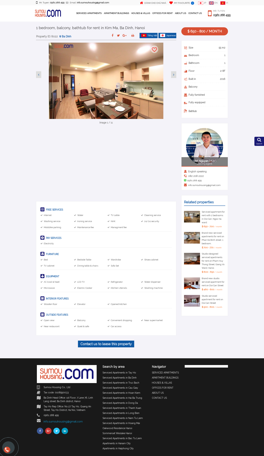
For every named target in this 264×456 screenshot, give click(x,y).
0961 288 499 (221, 15)
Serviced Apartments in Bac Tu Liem (122, 438)
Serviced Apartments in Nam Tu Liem (123, 418)
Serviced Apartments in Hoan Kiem (121, 392)
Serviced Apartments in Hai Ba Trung (122, 398)
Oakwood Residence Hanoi (117, 428)
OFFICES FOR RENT (162, 13)
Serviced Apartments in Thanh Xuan (122, 408)
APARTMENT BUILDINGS (116, 13)
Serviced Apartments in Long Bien (121, 413)
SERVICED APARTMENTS (89, 13)
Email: (87, 2)
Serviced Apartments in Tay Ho (119, 372)
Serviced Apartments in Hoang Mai (121, 423)
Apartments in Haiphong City (118, 448)
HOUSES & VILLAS (140, 13)
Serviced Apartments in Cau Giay (120, 387)
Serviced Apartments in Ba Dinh (120, 377)
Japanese (168, 35)
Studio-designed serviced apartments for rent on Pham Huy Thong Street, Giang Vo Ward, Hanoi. (213, 261)
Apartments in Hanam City (117, 443)
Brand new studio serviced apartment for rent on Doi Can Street (213, 282)
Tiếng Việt (149, 35)
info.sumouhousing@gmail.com (204, 185)
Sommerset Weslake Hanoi (117, 433)
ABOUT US (180, 13)
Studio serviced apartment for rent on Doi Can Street (212, 299)
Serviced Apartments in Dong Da (120, 403)
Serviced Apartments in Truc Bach (121, 382)
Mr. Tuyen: (50, 2)
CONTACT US (195, 13)
